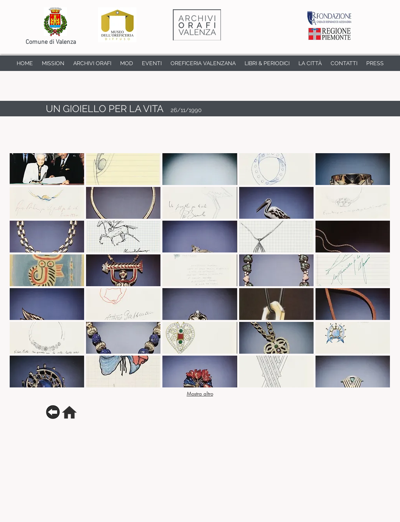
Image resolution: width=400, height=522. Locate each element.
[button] (47, 169)
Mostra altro (200, 393)
